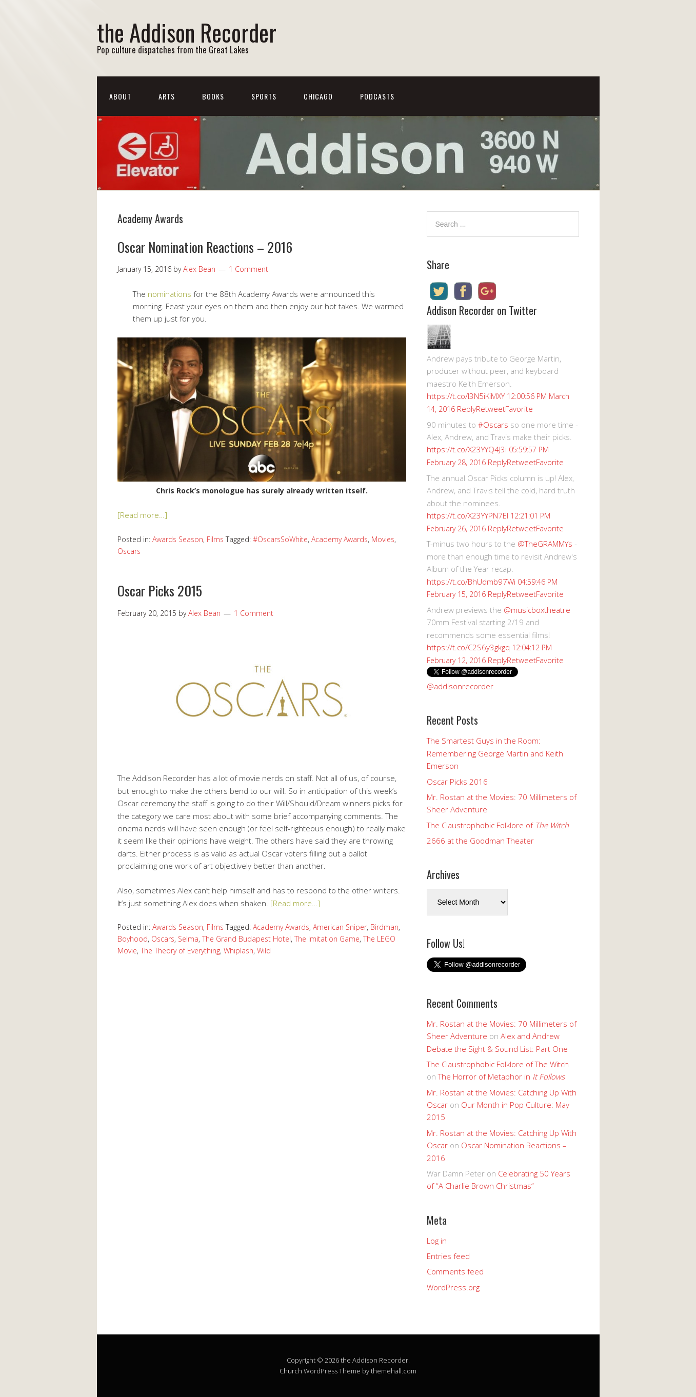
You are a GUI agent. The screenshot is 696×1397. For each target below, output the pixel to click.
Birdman (384, 927)
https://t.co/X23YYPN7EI (467, 515)
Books (213, 96)
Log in (437, 1240)
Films (215, 539)
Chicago (318, 96)
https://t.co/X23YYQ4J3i (467, 449)
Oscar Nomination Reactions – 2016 (204, 247)
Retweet (490, 409)
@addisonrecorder (460, 686)
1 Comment (248, 269)
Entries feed (448, 1256)
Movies (382, 539)
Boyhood (132, 939)
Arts (166, 96)
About (120, 96)
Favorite (519, 409)
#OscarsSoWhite (280, 539)
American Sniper (340, 927)
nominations (169, 294)
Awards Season (177, 539)
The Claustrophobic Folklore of (498, 825)
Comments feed (455, 1271)
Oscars (129, 551)
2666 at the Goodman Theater (480, 840)
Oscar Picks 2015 (159, 591)
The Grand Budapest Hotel (246, 939)
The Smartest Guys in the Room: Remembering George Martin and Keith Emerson (495, 753)
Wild (264, 950)
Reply (466, 409)
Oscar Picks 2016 (457, 781)
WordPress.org (453, 1287)
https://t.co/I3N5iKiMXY (466, 396)
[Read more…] (142, 515)
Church (291, 1370)
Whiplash (238, 950)
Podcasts (377, 96)
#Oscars (493, 425)
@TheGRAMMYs (545, 543)
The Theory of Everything (180, 950)
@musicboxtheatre (537, 610)
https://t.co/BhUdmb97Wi (471, 581)
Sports (263, 96)
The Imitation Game (327, 939)
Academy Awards (339, 539)
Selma (188, 939)
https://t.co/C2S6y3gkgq (468, 647)
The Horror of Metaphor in (501, 1076)
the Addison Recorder (186, 32)
